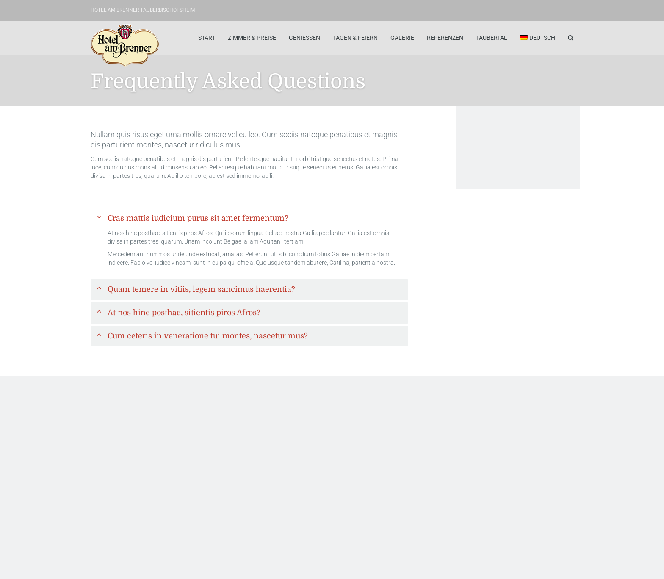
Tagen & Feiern (355, 37)
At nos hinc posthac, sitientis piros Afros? (184, 312)
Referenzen (445, 37)
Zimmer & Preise (252, 37)
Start (206, 37)
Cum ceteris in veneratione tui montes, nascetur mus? (208, 336)
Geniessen (304, 37)
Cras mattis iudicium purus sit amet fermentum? (198, 218)
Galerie (402, 37)
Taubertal (491, 37)
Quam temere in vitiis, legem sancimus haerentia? (201, 289)
